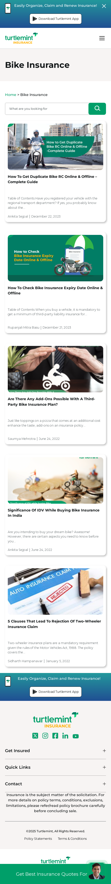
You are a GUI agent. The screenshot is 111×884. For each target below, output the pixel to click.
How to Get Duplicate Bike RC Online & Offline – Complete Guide (52, 179)
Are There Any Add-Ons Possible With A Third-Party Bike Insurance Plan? (51, 401)
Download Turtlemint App (55, 18)
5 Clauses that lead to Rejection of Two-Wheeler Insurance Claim (54, 624)
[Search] (97, 109)
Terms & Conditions (72, 839)
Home (10, 94)
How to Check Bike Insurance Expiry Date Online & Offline (55, 290)
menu (102, 38)
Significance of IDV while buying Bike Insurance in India (53, 513)
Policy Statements (38, 839)
